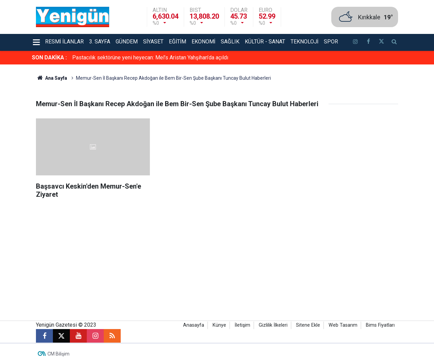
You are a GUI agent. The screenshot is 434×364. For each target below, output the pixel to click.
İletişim (242, 325)
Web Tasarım (343, 325)
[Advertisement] (217, 262)
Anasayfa (193, 325)
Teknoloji (304, 41)
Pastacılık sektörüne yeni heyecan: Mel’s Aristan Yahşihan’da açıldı (150, 57)
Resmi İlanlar (64, 41)
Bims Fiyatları (380, 325)
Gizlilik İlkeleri (273, 325)
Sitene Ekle (308, 325)
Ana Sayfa (51, 78)
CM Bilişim (58, 354)
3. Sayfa (99, 41)
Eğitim (177, 41)
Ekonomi (203, 41)
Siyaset (153, 41)
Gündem (127, 41)
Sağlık (230, 41)
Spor (331, 41)
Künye (219, 325)
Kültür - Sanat (265, 41)
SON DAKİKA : (49, 57)
